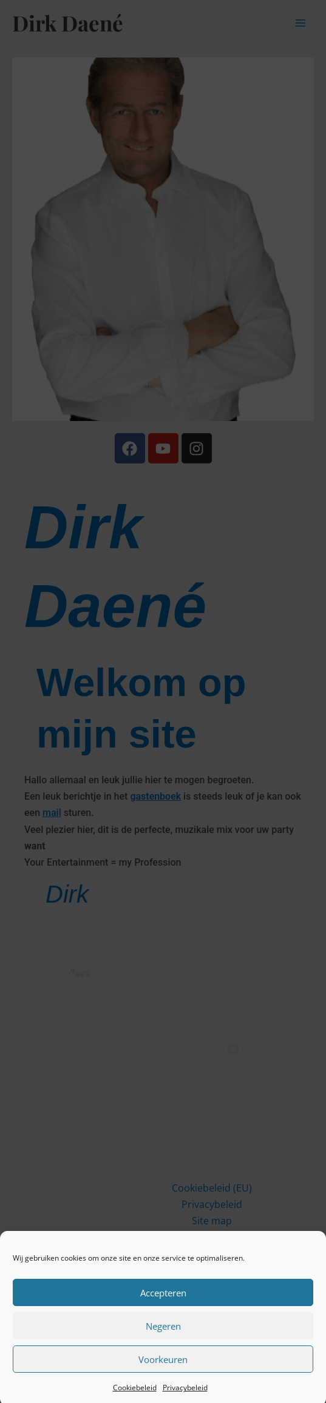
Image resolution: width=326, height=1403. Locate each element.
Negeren (163, 1333)
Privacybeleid (185, 1394)
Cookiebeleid (135, 1394)
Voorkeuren (163, 1366)
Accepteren (163, 1299)
